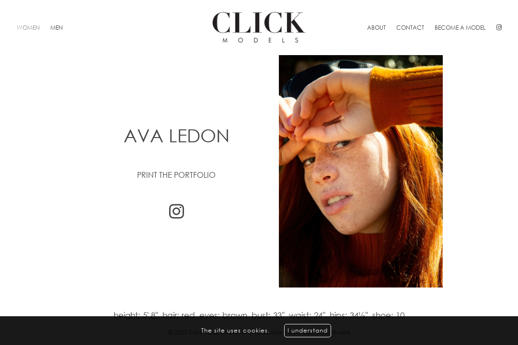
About (376, 27)
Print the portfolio (176, 175)
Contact (410, 27)
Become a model (460, 27)
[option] (259, 171)
